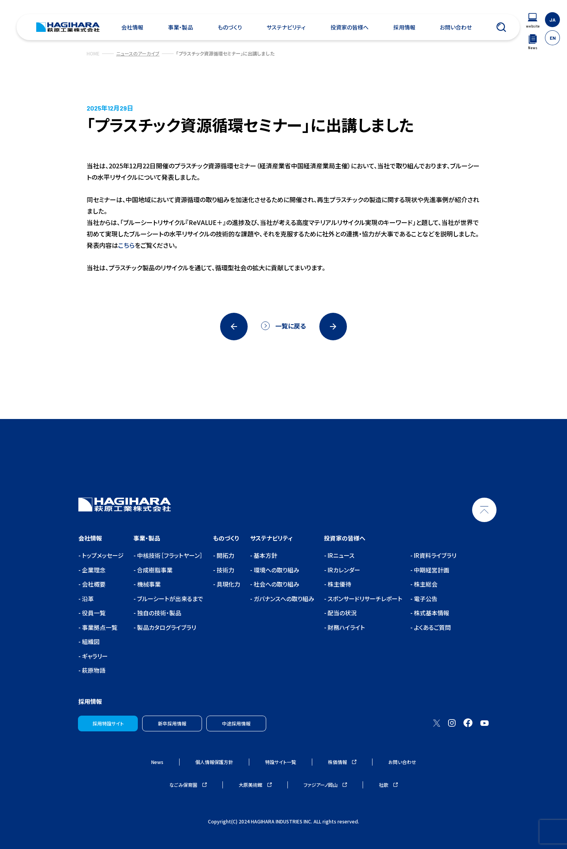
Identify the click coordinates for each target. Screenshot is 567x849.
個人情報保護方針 (214, 762)
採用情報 (404, 27)
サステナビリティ (286, 27)
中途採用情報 (236, 723)
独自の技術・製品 (158, 613)
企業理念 (93, 570)
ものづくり (230, 27)
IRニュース (340, 555)
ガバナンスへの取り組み (283, 598)
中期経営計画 (431, 570)
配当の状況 (341, 613)
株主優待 (338, 584)
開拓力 (224, 555)
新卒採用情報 (172, 723)
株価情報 (342, 762)
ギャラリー (94, 656)
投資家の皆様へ (349, 27)
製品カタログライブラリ (166, 627)
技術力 (224, 570)
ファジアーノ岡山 (325, 784)
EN (553, 38)
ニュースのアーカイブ (137, 53)
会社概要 (93, 584)
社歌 (388, 784)
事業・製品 (180, 27)
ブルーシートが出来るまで (169, 598)
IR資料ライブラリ (434, 555)
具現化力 (227, 584)
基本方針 (264, 555)
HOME (93, 53)
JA (552, 19)
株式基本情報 (431, 613)
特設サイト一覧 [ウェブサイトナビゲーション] (280, 762)
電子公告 (425, 598)
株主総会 (425, 584)
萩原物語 (93, 670)
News (157, 762)
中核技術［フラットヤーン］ (169, 555)
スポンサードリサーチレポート (364, 598)
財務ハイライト (345, 627)
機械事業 (148, 584)
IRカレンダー (343, 570)
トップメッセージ (102, 555)
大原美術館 (255, 784)
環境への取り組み (275, 570)
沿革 (87, 598)
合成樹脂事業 (154, 570)
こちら (126, 245)
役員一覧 (93, 613)
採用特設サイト (108, 723)
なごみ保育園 (188, 784)
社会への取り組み (275, 584)
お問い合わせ (456, 27)
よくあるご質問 (432, 627)
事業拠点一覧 (99, 627)
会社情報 (132, 27)
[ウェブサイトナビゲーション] (533, 21)
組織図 (90, 641)
